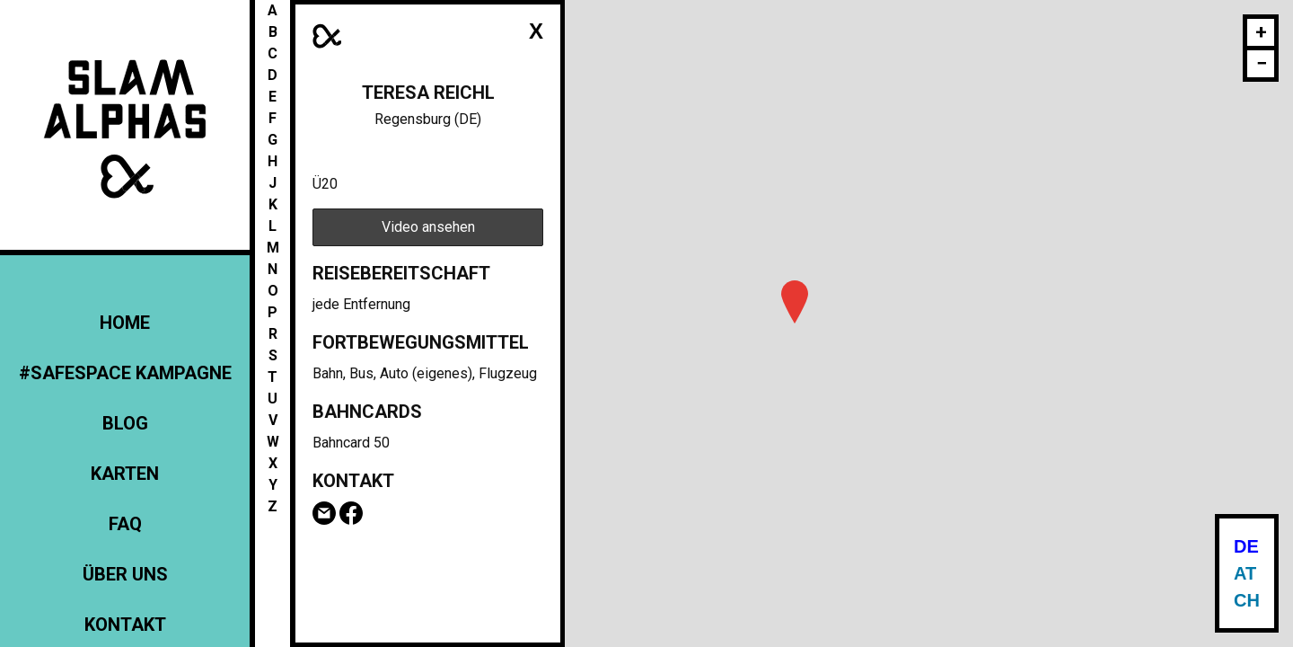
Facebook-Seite (351, 513)
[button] (794, 302)
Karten (125, 473)
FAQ (125, 524)
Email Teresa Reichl (324, 513)
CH (1247, 600)
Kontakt (125, 624)
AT (1245, 573)
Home (125, 322)
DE (1246, 546)
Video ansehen (428, 226)
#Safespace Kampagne (125, 373)
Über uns (125, 574)
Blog (125, 423)
